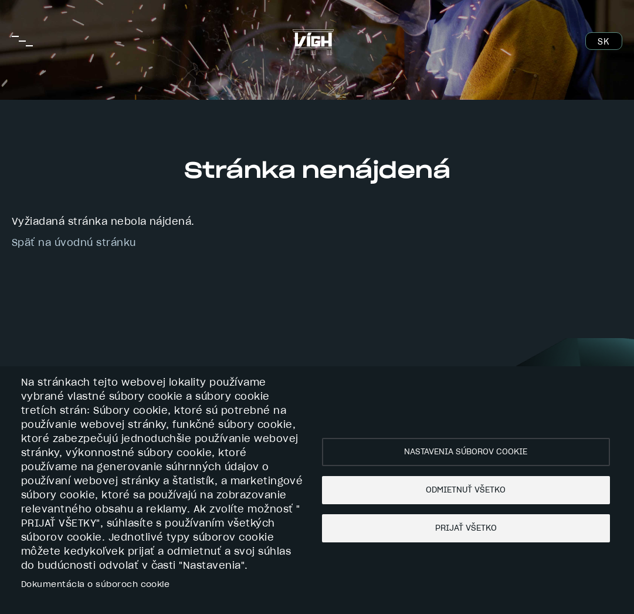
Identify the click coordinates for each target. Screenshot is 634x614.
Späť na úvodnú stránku (74, 243)
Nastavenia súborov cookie (465, 452)
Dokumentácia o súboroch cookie (95, 585)
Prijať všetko (466, 528)
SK (603, 42)
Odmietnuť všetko (466, 490)
